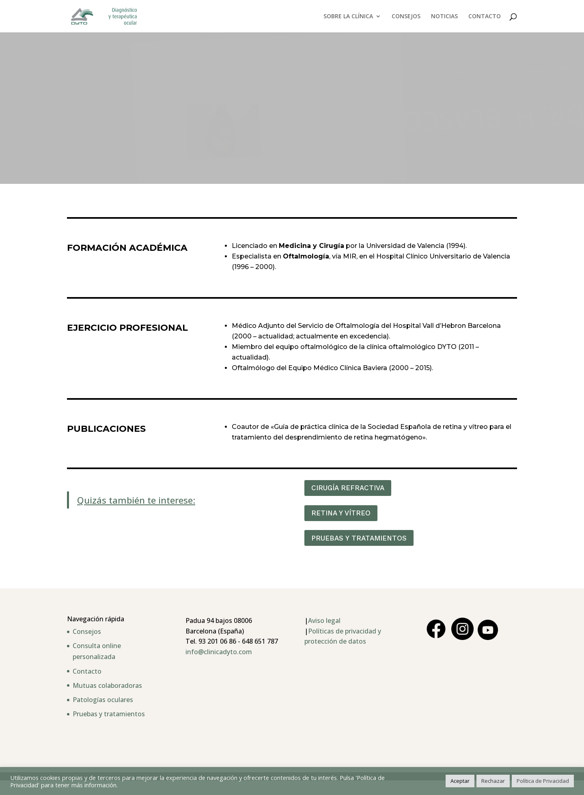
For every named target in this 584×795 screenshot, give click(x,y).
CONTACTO (484, 16)
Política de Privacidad (543, 780)
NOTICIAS (444, 16)
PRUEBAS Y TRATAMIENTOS (359, 538)
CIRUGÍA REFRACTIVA (347, 488)
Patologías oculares (103, 699)
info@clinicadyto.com (218, 651)
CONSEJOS (406, 16)
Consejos (87, 631)
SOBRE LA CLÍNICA (348, 16)
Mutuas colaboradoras (107, 685)
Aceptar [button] (460, 780)
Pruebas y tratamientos (109, 713)
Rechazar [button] (493, 780)
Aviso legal (324, 620)
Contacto (87, 671)
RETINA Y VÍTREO (341, 513)
